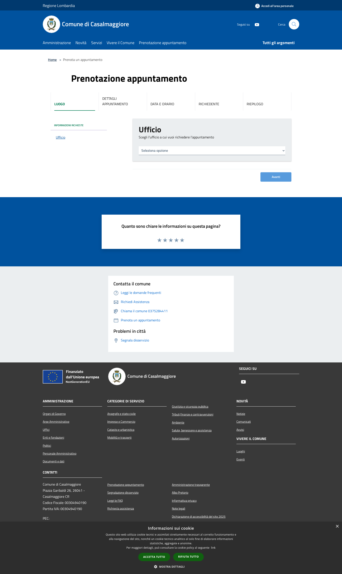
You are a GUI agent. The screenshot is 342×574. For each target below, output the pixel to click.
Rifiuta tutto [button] (188, 556)
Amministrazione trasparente (191, 484)
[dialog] (171, 548)
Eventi (240, 459)
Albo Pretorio (180, 492)
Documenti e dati (53, 461)
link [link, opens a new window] (213, 548)
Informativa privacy (184, 500)
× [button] (337, 526)
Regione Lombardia (59, 6)
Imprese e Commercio (121, 421)
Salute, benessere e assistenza (192, 430)
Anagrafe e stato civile (121, 413)
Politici (47, 445)
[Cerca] (294, 24)
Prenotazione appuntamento (125, 484)
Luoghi (240, 451)
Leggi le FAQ (115, 500)
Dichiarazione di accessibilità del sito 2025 (199, 516)
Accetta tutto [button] (154, 557)
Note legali (178, 508)
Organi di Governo (54, 413)
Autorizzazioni (181, 438)
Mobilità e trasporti (119, 437)
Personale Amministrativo (59, 453)
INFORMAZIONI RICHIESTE (69, 125)
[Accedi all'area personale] (274, 5)
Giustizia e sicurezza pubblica (190, 406)
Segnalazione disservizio (123, 492)
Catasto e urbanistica (120, 429)
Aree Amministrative (56, 421)
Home (52, 59)
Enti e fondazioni (53, 437)
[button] (171, 566)
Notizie (240, 413)
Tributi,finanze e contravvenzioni (192, 414)
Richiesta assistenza (120, 508)
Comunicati (243, 421)
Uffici (46, 429)
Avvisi (240, 429)
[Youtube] (255, 24)
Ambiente (178, 422)
